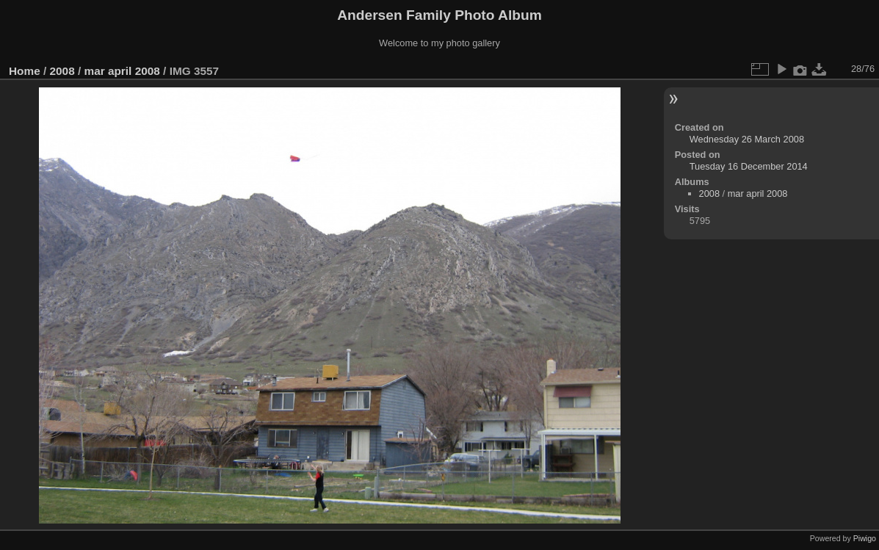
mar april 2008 (121, 71)
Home (24, 71)
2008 (62, 71)
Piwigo (864, 538)
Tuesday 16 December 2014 (749, 166)
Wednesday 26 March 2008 (747, 139)
